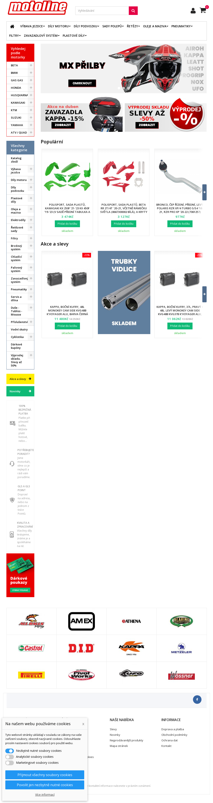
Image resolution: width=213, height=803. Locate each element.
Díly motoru (58, 26)
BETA (14, 65)
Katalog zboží (16, 159)
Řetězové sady (17, 229)
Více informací (45, 795)
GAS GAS (17, 80)
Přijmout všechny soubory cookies (44, 774)
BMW (14, 73)
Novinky (15, 391)
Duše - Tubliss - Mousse (16, 311)
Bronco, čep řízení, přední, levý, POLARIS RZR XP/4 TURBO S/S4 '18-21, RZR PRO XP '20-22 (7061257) (180, 208)
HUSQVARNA (19, 95)
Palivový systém (16, 269)
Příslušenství (19, 322)
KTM (14, 110)
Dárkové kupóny (16, 346)
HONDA (16, 88)
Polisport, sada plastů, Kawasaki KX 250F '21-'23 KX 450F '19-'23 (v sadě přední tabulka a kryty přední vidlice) (67, 210)
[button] (202, 192)
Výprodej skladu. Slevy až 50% (17, 360)
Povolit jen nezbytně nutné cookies (45, 785)
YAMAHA (17, 125)
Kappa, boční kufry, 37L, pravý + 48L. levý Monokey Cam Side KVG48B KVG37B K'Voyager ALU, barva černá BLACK (179, 312)
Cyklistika (17, 337)
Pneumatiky (181, 26)
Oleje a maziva (154, 26)
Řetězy (132, 26)
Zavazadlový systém (41, 35)
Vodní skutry (19, 329)
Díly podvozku (85, 26)
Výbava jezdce (31, 26)
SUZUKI (16, 117)
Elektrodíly (18, 220)
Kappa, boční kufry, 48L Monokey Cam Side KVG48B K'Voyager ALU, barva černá (67, 310)
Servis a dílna (16, 298)
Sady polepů (112, 26)
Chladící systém (16, 258)
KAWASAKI (18, 103)
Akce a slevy (18, 379)
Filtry (14, 35)
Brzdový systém (16, 247)
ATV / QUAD (19, 132)
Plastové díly (74, 35)
